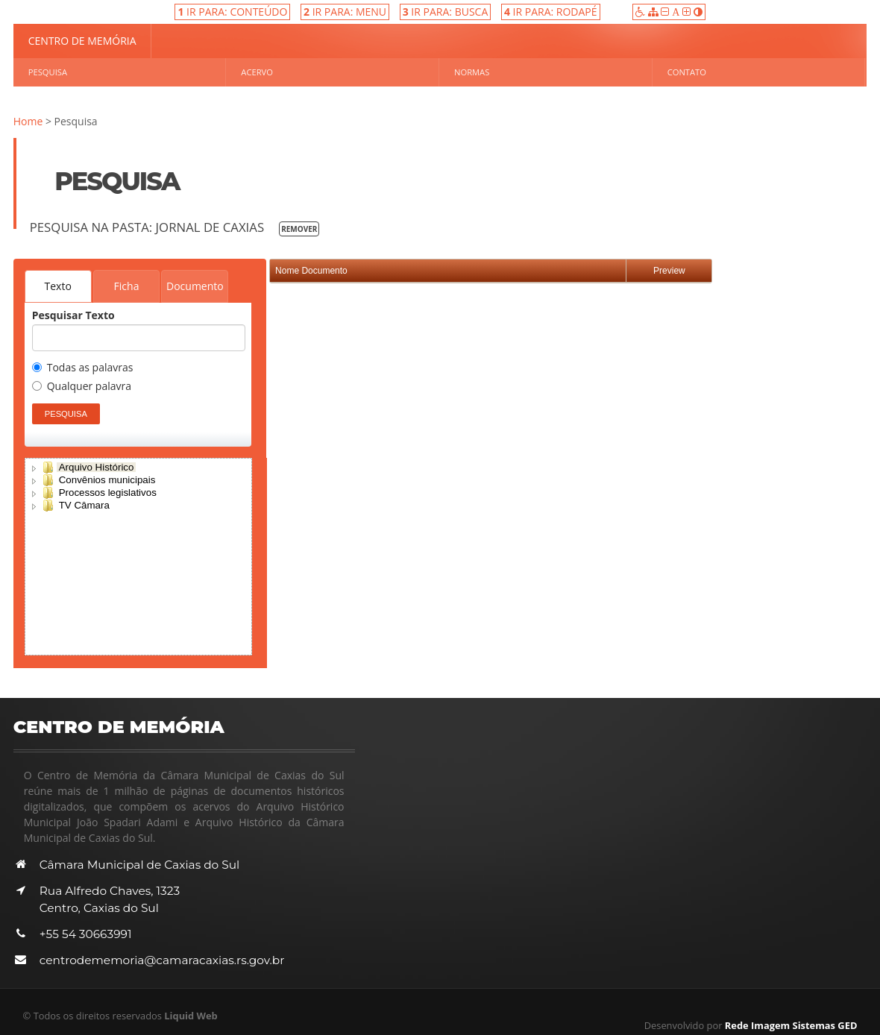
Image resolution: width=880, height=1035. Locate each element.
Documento (195, 286)
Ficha (126, 286)
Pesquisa (47, 72)
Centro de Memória (82, 41)
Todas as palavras (82, 368)
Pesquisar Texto (73, 315)
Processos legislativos (108, 492)
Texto (50, 286)
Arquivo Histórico (96, 467)
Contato (686, 72)
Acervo (257, 72)
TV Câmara (84, 505)
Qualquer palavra (81, 387)
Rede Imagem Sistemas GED (791, 1025)
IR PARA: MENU (345, 11)
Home (28, 121)
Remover (299, 229)
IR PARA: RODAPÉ (550, 11)
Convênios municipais (107, 479)
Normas (471, 72)
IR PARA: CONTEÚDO (232, 11)
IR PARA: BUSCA (445, 11)
